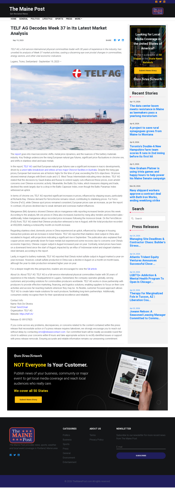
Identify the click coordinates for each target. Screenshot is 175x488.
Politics (35, 19)
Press (69, 19)
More (77, 19)
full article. (92, 268)
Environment (69, 457)
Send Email (22, 307)
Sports (59, 19)
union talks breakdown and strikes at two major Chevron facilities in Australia (59, 169)
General (23, 19)
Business (67, 439)
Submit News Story (148, 70)
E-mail (119, 446)
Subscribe (141, 455)
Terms (93, 435)
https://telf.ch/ (26, 313)
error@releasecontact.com (51, 331)
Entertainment (69, 462)
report (18, 154)
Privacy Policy (97, 439)
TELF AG (28, 166)
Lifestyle (47, 19)
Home (14, 18)
